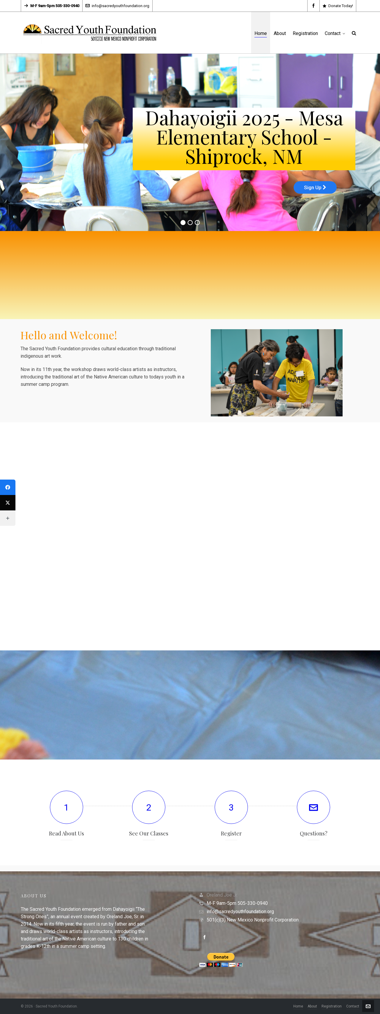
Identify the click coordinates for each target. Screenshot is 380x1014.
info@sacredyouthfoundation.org (117, 6)
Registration (332, 1006)
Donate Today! (338, 6)
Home (298, 1006)
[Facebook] (7, 487)
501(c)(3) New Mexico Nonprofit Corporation (253, 920)
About (312, 1006)
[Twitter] (7, 502)
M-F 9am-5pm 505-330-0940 (237, 903)
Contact (352, 1006)
